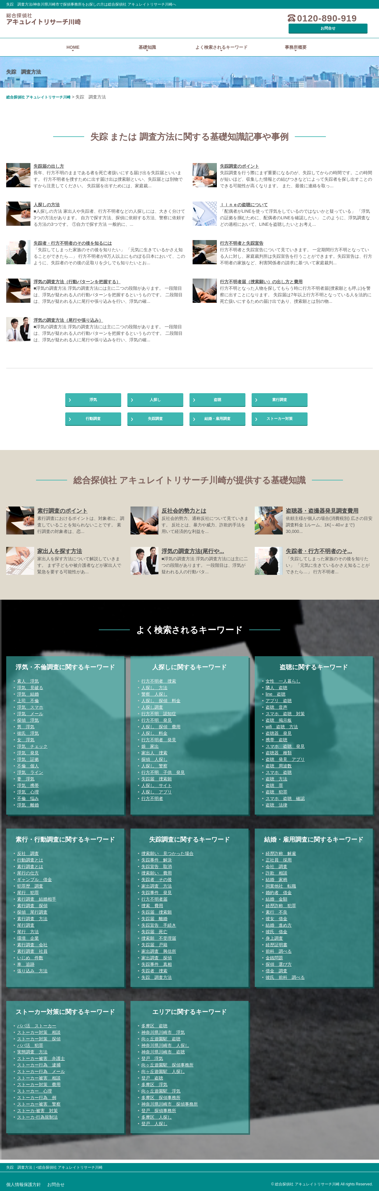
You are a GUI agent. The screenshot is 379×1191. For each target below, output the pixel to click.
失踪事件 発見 (156, 895)
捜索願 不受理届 (158, 941)
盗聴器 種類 (279, 756)
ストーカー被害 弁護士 (41, 1061)
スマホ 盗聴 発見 (285, 749)
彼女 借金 (276, 922)
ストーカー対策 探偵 (39, 1042)
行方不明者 (152, 801)
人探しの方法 (47, 195)
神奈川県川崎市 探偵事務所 (169, 1107)
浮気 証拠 (28, 762)
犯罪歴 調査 (30, 889)
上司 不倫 (28, 704)
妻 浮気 (25, 782)
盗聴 (217, 393)
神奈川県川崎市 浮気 (163, 1035)
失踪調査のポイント (239, 157)
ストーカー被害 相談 (39, 1081)
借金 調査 (276, 974)
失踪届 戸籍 (154, 948)
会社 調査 (276, 869)
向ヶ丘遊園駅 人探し (163, 1074)
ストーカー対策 (279, 418)
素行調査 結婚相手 (36, 902)
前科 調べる (279, 954)
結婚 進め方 (279, 928)
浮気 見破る (30, 691)
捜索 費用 (152, 909)
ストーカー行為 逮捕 (39, 1068)
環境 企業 (28, 941)
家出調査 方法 (156, 889)
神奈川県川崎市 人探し (165, 1048)
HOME (73, 38)
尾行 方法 (28, 935)
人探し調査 (152, 710)
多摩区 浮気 (154, 1087)
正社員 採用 (279, 863)
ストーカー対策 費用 (39, 1087)
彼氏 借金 (276, 935)
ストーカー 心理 (34, 1094)
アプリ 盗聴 (279, 704)
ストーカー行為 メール (41, 1074)
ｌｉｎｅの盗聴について (244, 195)
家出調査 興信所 (158, 954)
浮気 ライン (30, 775)
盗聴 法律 (276, 808)
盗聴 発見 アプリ (285, 762)
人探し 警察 (154, 769)
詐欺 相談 (276, 876)
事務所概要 (296, 38)
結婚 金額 (276, 902)
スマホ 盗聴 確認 (285, 801)
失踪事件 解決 (156, 863)
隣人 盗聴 (276, 691)
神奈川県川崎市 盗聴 (163, 1055)
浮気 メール (30, 717)
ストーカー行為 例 (36, 1100)
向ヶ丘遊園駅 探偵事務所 (167, 1068)
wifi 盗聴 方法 (282, 730)
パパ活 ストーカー (36, 1029)
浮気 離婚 (28, 808)
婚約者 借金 (279, 895)
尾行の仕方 (28, 876)
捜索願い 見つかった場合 (167, 856)
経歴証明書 (276, 948)
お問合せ (349, 18)
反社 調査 (28, 856)
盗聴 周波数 (279, 769)
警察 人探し (154, 697)
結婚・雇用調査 (217, 418)
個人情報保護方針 (23, 1184)
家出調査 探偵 (156, 961)
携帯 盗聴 (276, 743)
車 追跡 (25, 967)
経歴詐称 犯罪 (281, 909)
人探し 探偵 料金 (160, 704)
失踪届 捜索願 (156, 782)
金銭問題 (274, 961)
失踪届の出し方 (49, 157)
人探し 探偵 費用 (160, 730)
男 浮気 (25, 730)
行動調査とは (30, 863)
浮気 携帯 (28, 788)
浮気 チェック (32, 749)
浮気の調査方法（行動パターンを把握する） (77, 272)
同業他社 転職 (281, 889)
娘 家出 (150, 749)
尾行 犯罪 (28, 895)
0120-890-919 (290, 18)
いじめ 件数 (30, 961)
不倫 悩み (28, 801)
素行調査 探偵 (32, 909)
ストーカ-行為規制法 (37, 1120)
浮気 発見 (28, 756)
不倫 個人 (28, 769)
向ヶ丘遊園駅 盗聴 (160, 1042)
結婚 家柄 (276, 882)
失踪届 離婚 (154, 922)
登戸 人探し (154, 1127)
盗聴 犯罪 (276, 795)
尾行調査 (25, 928)
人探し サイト (156, 788)
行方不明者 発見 (158, 743)
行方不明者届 (154, 902)
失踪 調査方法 (156, 980)
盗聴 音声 (276, 710)
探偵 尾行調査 (32, 915)
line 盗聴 (275, 697)
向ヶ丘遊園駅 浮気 (160, 1094)
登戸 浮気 (152, 1061)
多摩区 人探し (156, 1120)
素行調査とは (30, 869)
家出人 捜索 (154, 756)
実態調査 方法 (32, 1055)
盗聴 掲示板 (279, 723)
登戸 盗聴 (152, 1081)
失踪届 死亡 (154, 935)
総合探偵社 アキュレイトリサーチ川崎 (38, 88)
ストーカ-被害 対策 (37, 1113)
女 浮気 (25, 743)
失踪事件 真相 (156, 967)
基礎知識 (147, 38)
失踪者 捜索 (154, 974)
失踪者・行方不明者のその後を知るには (73, 234)
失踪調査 (155, 418)
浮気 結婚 (28, 697)
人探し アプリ (156, 795)
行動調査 (93, 418)
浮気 (93, 393)
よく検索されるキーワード (221, 38)
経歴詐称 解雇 (281, 856)
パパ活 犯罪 (30, 1048)
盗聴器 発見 (279, 736)
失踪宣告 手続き (158, 928)
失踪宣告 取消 (156, 869)
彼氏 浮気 (28, 736)
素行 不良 (276, 915)
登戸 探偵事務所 (158, 1113)
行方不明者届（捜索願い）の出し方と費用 (261, 272)
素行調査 (279, 393)
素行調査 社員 (32, 954)
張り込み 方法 (32, 974)
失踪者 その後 (156, 882)
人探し (155, 393)
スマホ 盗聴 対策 (285, 717)
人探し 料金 (154, 736)
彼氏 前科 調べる (285, 980)
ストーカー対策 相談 (39, 1035)
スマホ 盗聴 (279, 775)
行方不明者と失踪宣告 (241, 234)
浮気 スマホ (30, 710)
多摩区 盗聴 (154, 1029)
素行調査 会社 (32, 948)
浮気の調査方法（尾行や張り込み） (68, 311)
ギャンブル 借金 (34, 882)
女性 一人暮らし (283, 684)
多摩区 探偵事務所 (160, 1100)
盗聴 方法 (276, 782)
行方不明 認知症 (158, 717)
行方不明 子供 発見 (163, 775)
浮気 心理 (28, 795)
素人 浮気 (28, 684)
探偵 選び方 (279, 967)
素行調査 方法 (32, 922)
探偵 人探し (154, 762)
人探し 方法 (154, 691)
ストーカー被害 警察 (39, 1107)
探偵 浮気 (28, 723)
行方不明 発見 (156, 723)
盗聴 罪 (274, 788)
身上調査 (274, 941)
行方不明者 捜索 (158, 684)
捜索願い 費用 (156, 876)
